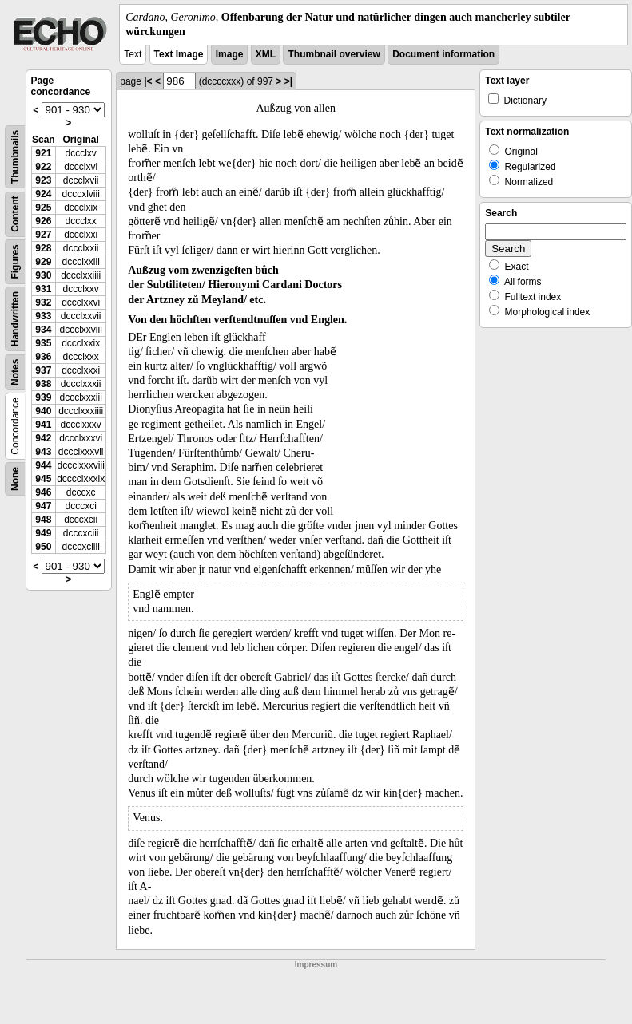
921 (43, 153)
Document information (443, 54)
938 (43, 383)
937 (43, 370)
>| (288, 81)
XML (266, 54)
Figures (15, 262)
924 (43, 194)
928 (43, 248)
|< (148, 81)
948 (43, 519)
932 (43, 302)
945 (43, 478)
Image (230, 54)
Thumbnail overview (334, 54)
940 (43, 411)
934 (43, 329)
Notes (15, 372)
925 (43, 207)
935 (43, 343)
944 (43, 465)
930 (43, 275)
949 (43, 533)
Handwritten (15, 318)
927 (43, 234)
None (15, 479)
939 (43, 397)
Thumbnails (15, 157)
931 (43, 289)
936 (43, 356)
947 (43, 506)
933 (43, 316)
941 (43, 424)
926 (43, 221)
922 (43, 166)
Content (15, 214)
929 (43, 261)
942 (43, 438)
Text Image (179, 54)
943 (43, 451)
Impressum (316, 964)
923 (43, 180)
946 (43, 492)
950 (43, 546)
